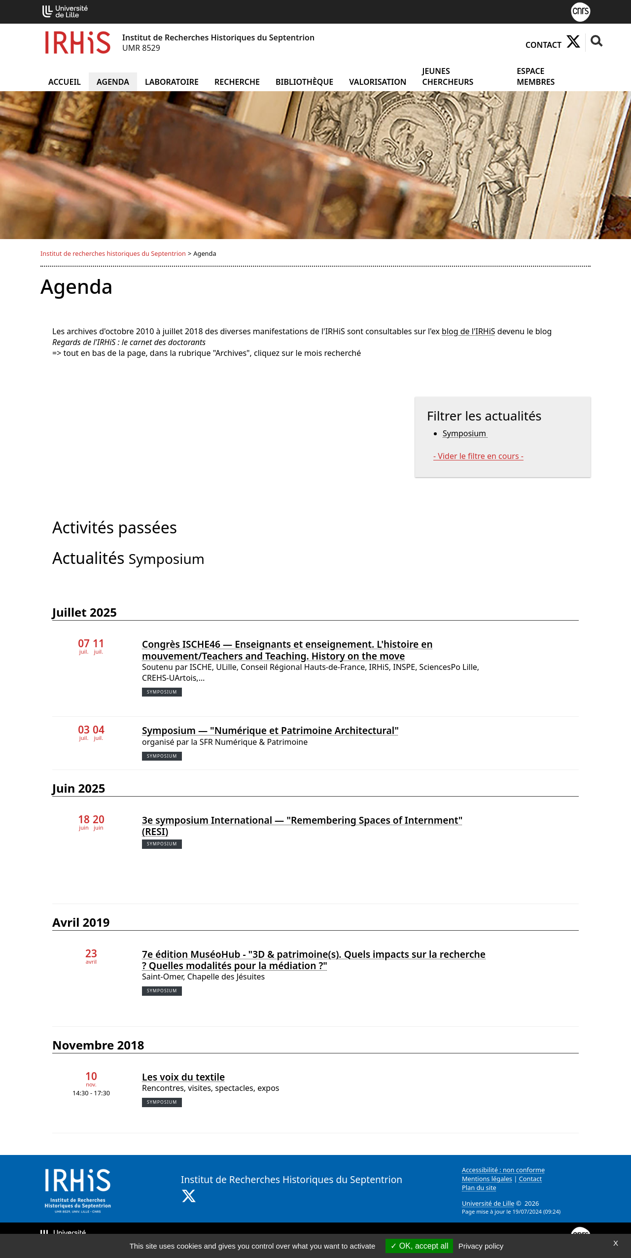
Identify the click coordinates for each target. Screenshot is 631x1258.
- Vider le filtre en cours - (478, 456)
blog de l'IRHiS (468, 331)
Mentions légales (487, 1178)
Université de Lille (488, 1203)
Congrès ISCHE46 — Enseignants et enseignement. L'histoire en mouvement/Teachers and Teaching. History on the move (287, 649)
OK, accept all (419, 1246)
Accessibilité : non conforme (503, 1169)
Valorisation (377, 81)
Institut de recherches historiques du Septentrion (113, 253)
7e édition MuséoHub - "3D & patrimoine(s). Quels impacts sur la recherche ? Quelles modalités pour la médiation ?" (314, 959)
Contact (543, 44)
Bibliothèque (304, 81)
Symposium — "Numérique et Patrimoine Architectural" (270, 730)
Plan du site (479, 1187)
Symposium (465, 433)
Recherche (237, 81)
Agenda (113, 81)
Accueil (64, 81)
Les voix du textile (183, 1077)
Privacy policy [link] (481, 1246)
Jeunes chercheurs (447, 76)
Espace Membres (536, 76)
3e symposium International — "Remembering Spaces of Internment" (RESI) (302, 825)
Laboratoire (172, 81)
